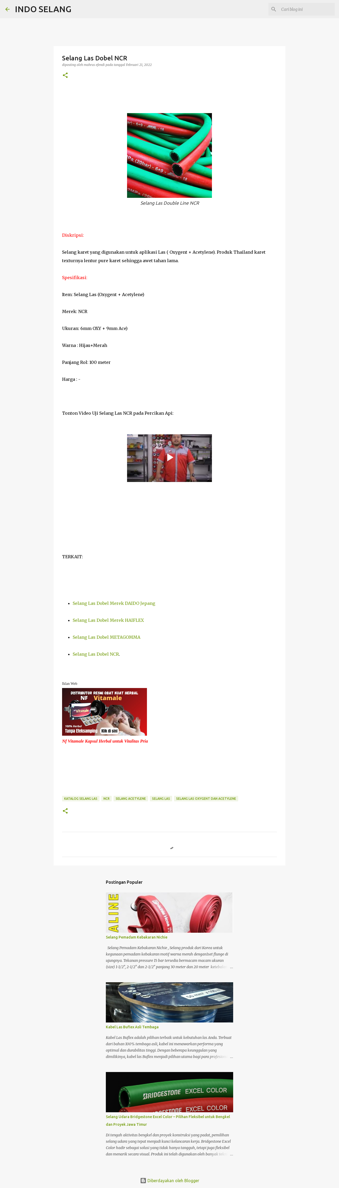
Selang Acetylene (131, 798)
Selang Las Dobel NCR (96, 654)
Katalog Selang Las (80, 798)
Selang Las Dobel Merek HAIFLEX (108, 620)
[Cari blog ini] (307, 9)
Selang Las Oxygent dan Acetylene (206, 798)
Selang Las (161, 798)
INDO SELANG (43, 9)
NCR (106, 798)
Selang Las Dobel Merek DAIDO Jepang (114, 603)
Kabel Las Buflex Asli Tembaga (132, 1027)
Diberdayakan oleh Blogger (169, 1180)
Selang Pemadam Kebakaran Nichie (136, 937)
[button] (65, 75)
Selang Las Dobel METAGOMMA (106, 637)
